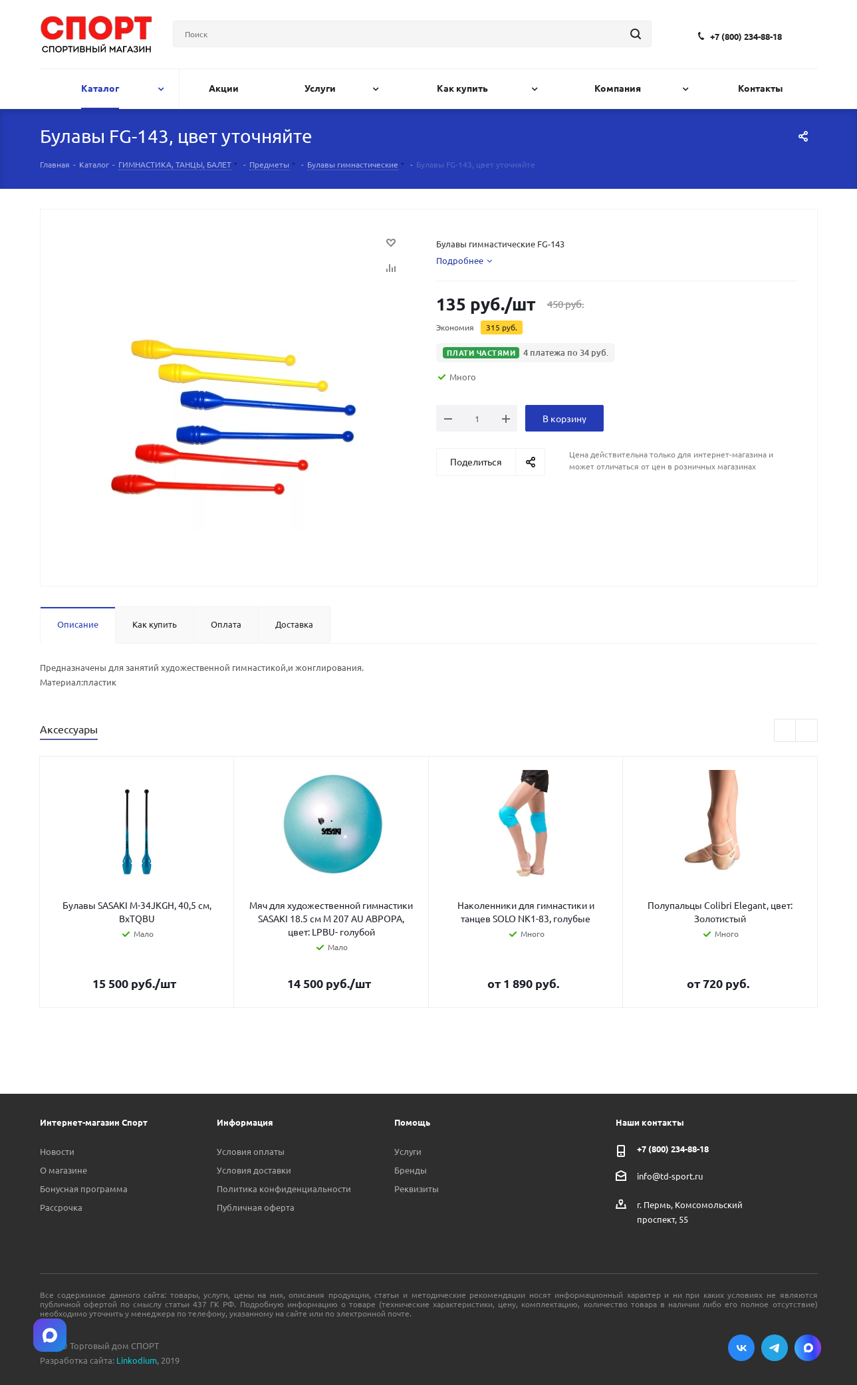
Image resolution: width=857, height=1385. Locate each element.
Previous (785, 731)
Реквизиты (416, 1188)
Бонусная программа (84, 1188)
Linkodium (136, 1360)
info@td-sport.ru (670, 1175)
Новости (57, 1151)
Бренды (410, 1170)
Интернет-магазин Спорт (94, 1122)
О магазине (63, 1170)
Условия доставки (254, 1170)
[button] (526, 352)
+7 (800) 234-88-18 (746, 36)
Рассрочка (61, 1207)
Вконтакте (741, 1347)
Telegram (774, 1347)
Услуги (408, 1151)
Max (808, 1347)
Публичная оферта (256, 1207)
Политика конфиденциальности (284, 1188)
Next (807, 731)
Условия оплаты (251, 1151)
